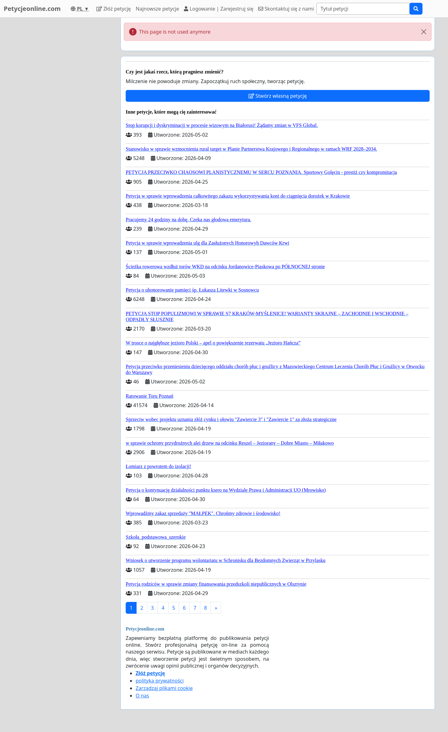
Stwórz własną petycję (278, 95)
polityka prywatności (160, 680)
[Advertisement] (59, 111)
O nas (142, 695)
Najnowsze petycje (157, 8)
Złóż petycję (113, 8)
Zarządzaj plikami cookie (164, 688)
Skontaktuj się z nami (286, 8)
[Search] (363, 9)
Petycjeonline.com (32, 8)
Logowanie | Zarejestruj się (218, 8)
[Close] (423, 31)
